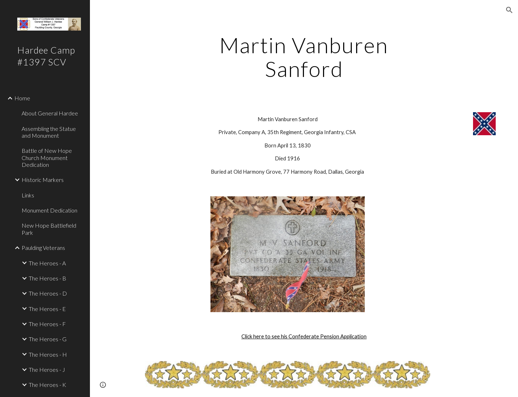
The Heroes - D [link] (48, 293)
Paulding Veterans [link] (43, 247)
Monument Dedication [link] (49, 210)
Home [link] (22, 98)
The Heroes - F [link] (47, 323)
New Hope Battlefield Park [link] (49, 229)
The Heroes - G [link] (48, 339)
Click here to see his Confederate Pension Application (304, 336)
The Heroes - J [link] (47, 369)
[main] (304, 56)
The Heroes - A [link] (47, 263)
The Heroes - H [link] (48, 354)
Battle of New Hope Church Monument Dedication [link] (47, 157)
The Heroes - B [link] (47, 278)
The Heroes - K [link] (47, 384)
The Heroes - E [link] (47, 308)
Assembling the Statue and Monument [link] (49, 132)
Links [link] (28, 195)
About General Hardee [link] (50, 113)
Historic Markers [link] (43, 179)
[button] (509, 10)
